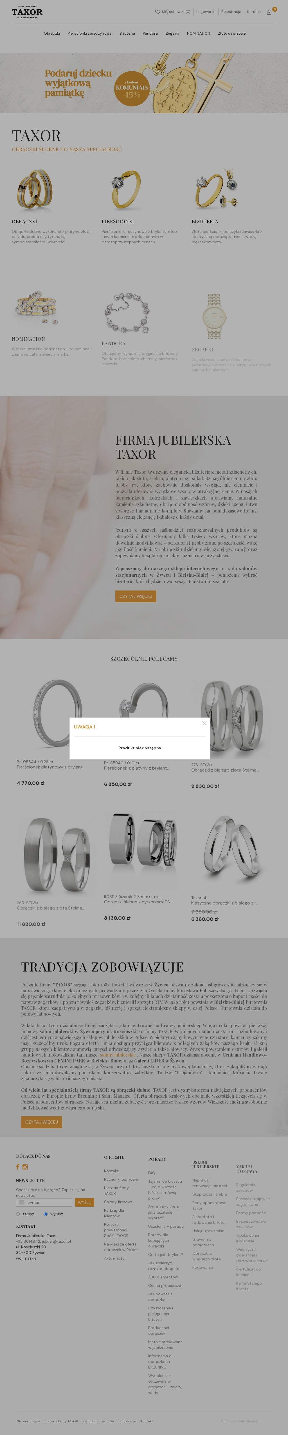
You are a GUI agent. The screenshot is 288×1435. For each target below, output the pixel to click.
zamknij (204, 723)
